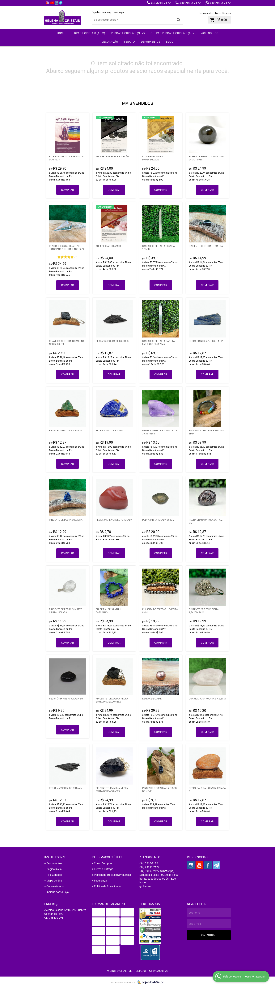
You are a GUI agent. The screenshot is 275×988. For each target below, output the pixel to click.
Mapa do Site (54, 880)
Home (61, 33)
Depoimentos (206, 13)
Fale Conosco (54, 875)
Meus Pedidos (223, 13)
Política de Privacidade (107, 886)
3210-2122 (161, 3)
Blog (169, 41)
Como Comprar (103, 863)
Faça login (118, 12)
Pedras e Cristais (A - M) (88, 33)
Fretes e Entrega (103, 869)
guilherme (145, 886)
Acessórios (209, 33)
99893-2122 (190, 3)
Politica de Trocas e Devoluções (112, 875)
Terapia (129, 41)
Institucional (55, 857)
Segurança (100, 880)
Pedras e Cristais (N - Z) (128, 33)
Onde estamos (55, 886)
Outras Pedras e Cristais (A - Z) (173, 33)
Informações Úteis (107, 857)
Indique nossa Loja (57, 892)
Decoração (110, 41)
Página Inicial (54, 869)
